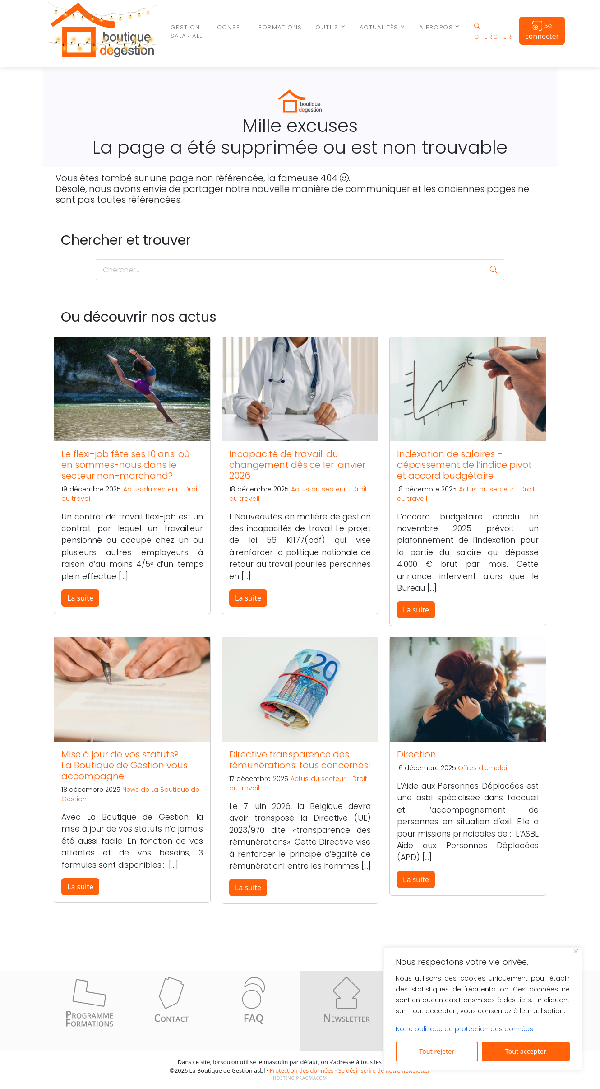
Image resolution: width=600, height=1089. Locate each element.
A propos (436, 27)
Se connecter (542, 31)
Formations (280, 27)
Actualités (379, 27)
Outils (326, 27)
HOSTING (284, 1078)
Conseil (231, 27)
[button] (493, 270)
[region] (482, 1009)
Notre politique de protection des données (464, 1028)
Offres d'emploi (482, 767)
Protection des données (302, 1070)
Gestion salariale (187, 32)
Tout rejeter (436, 1051)
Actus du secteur (150, 489)
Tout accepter (525, 1051)
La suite (80, 598)
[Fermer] (576, 951)
